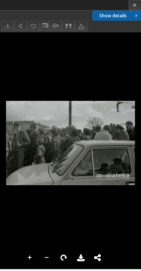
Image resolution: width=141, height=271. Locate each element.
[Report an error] (81, 26)
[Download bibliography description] (55, 26)
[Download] (7, 26)
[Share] (20, 26)
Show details (119, 15)
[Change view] (44, 26)
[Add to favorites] (33, 26)
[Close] (135, 5)
